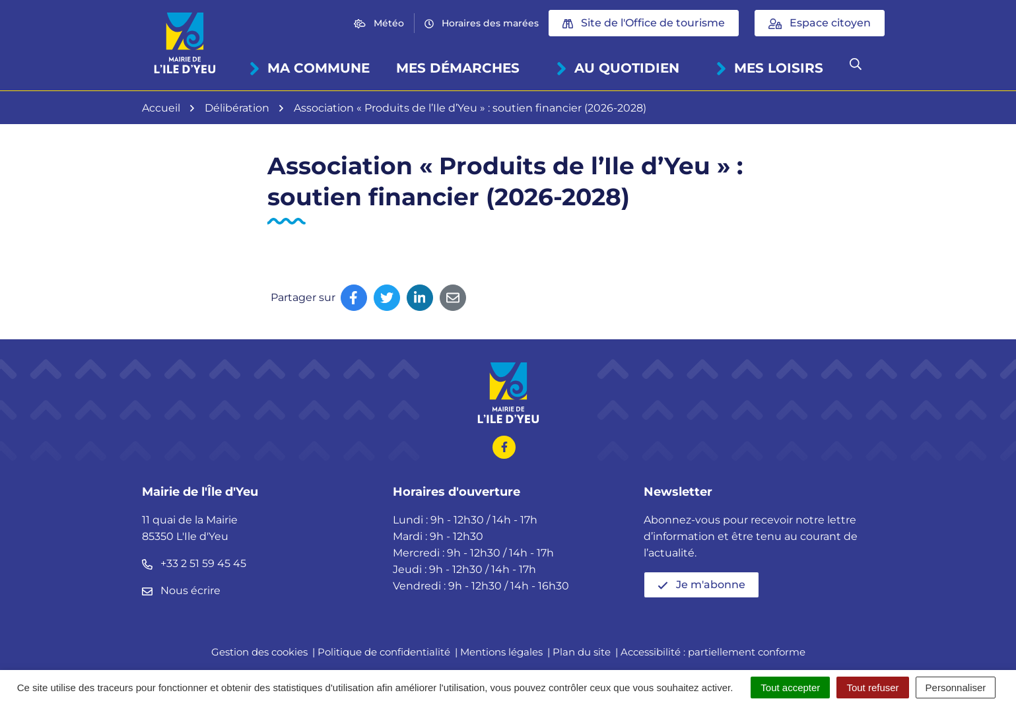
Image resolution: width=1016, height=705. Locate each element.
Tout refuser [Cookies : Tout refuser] (872, 687)
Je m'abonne (701, 584)
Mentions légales (501, 652)
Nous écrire (181, 590)
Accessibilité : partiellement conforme (713, 652)
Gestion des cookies (259, 652)
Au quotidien (617, 68)
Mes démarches (458, 68)
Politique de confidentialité (384, 652)
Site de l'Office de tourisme (643, 23)
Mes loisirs (768, 68)
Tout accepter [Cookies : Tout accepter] (790, 687)
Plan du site (582, 652)
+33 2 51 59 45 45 (194, 563)
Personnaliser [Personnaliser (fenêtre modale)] (956, 687)
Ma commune (309, 68)
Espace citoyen (819, 23)
